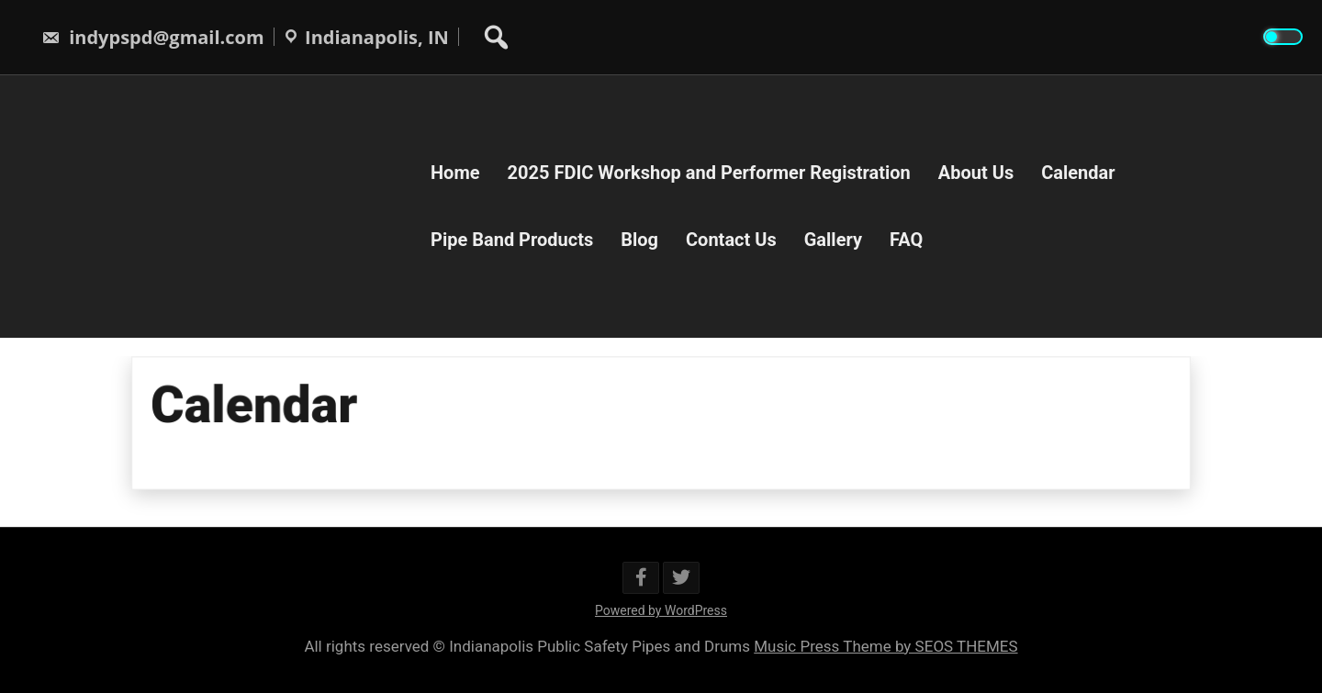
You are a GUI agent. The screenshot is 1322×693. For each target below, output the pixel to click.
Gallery (833, 240)
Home (455, 173)
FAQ (906, 240)
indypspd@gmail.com (152, 37)
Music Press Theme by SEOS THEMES (885, 646)
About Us (976, 173)
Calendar (1078, 173)
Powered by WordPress (661, 610)
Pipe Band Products (512, 240)
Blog (639, 240)
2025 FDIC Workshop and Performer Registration (709, 173)
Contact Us (731, 240)
